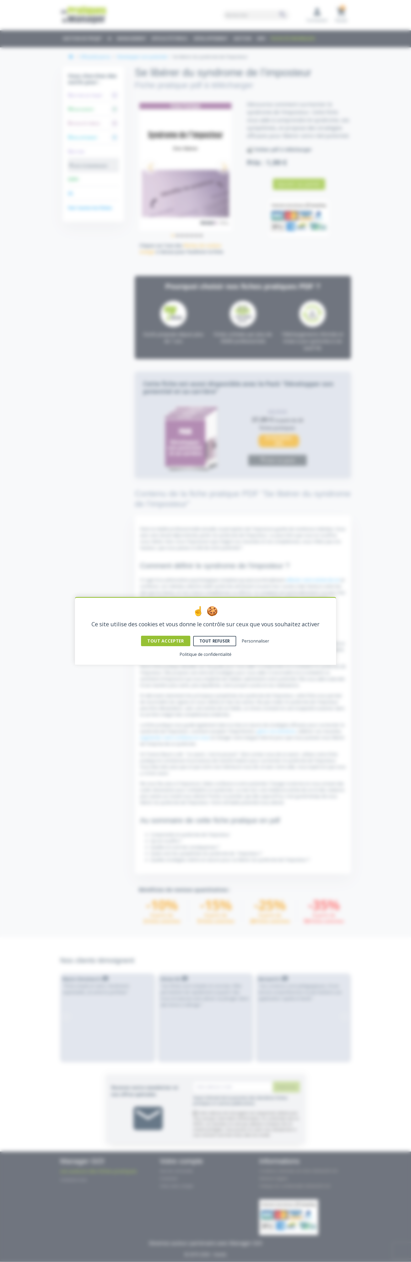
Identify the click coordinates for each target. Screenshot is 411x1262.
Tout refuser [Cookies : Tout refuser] (214, 641)
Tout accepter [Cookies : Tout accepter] (165, 641)
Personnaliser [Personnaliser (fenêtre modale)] (255, 641)
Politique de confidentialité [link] (205, 654)
